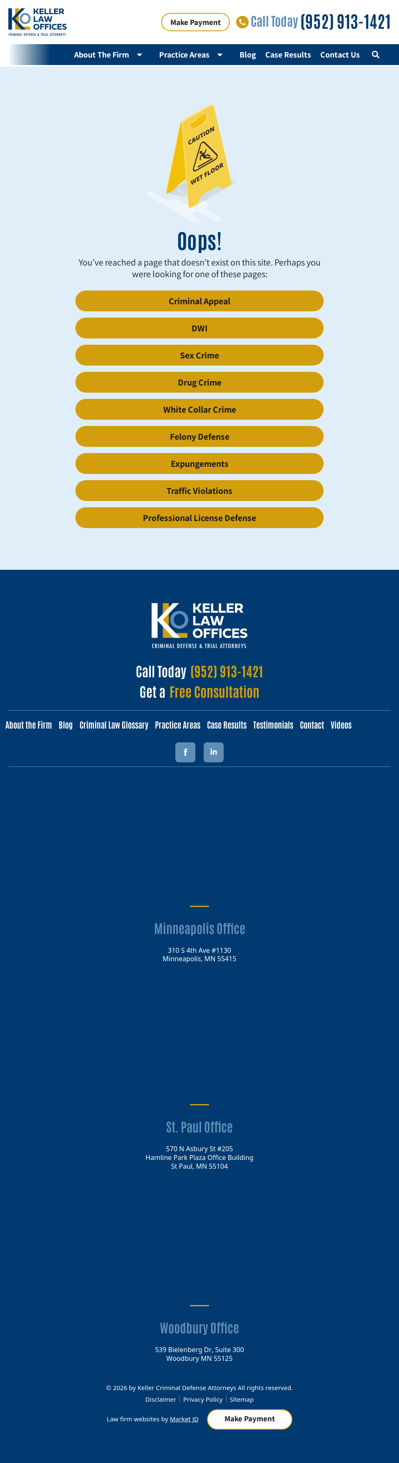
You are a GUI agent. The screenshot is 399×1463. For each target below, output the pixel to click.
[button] (375, 54)
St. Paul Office (199, 1126)
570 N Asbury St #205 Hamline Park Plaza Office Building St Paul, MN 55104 (199, 1157)
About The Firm (112, 54)
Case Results (288, 54)
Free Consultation (214, 690)
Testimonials (273, 724)
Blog (247, 54)
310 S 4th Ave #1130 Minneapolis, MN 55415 (200, 954)
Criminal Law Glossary (114, 724)
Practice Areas (194, 54)
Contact (312, 724)
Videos (341, 724)
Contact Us (340, 54)
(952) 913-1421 (345, 20)
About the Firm (28, 724)
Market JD (184, 1418)
